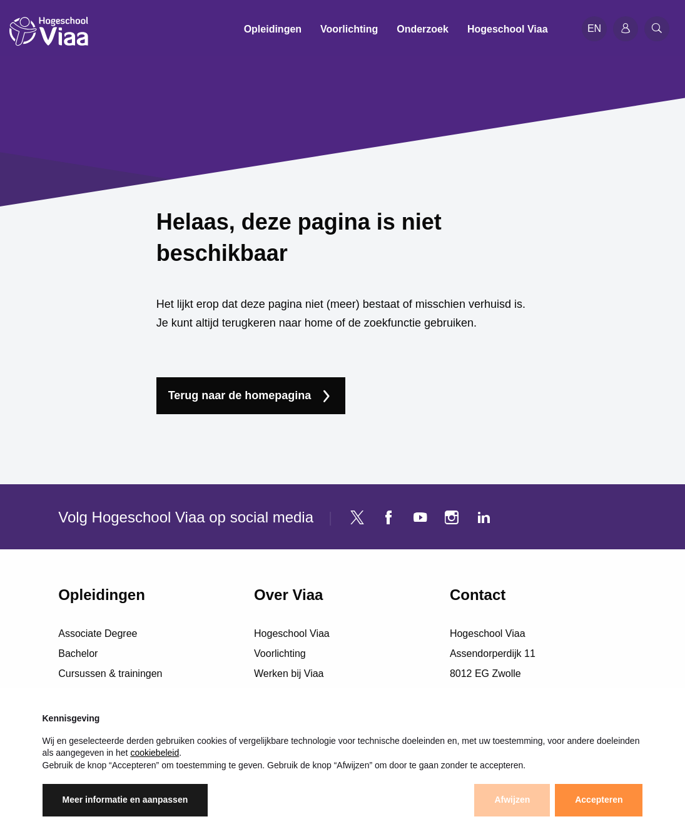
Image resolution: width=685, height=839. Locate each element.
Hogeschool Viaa (292, 633)
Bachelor (78, 653)
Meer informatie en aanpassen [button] (125, 800)
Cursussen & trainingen (110, 673)
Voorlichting (280, 653)
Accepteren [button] (598, 800)
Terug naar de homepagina (240, 395)
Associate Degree (97, 633)
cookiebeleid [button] (154, 753)
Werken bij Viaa (288, 673)
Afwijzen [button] (512, 800)
